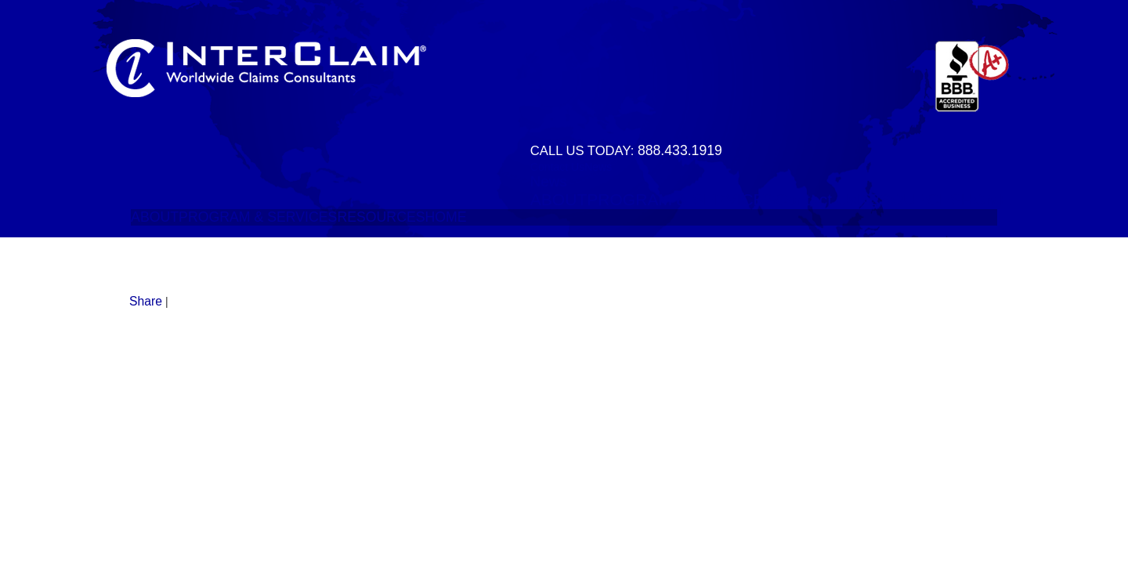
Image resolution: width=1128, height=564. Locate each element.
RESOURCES (909, 199)
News (598, 167)
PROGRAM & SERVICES (681, 199)
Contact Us (557, 167)
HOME (985, 199)
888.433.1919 (680, 150)
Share (145, 301)
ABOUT (558, 199)
